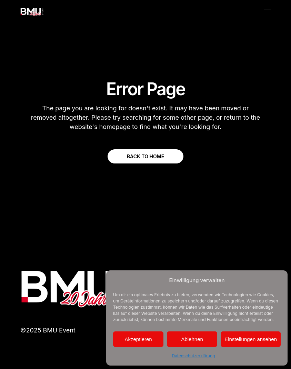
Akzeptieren (138, 339)
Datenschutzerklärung (193, 355)
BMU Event (59, 330)
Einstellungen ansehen (250, 339)
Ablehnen (192, 339)
